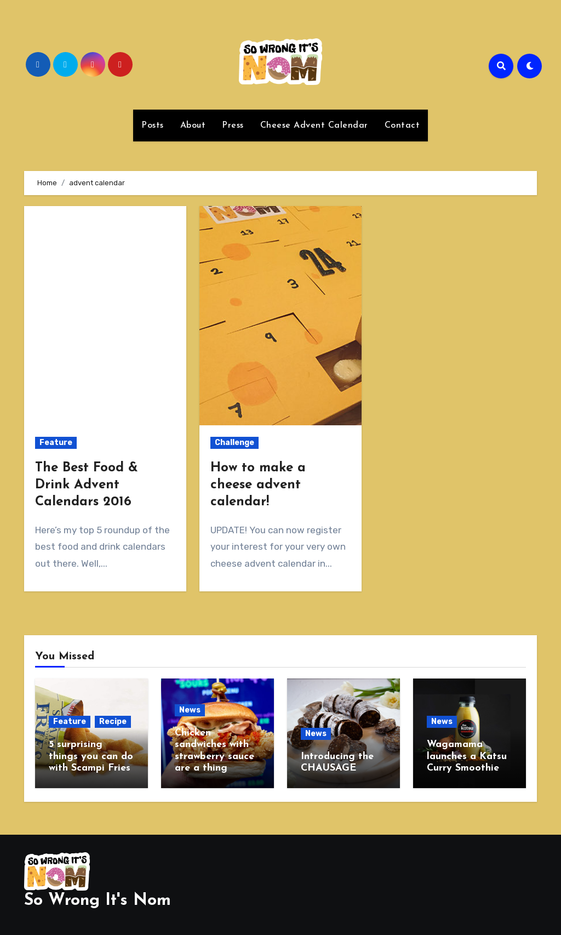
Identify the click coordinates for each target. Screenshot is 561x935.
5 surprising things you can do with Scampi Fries (91, 756)
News (190, 710)
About (193, 125)
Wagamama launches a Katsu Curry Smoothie (467, 756)
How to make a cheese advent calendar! (258, 485)
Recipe (113, 721)
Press (233, 125)
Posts (152, 125)
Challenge (234, 442)
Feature (55, 442)
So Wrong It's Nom (97, 898)
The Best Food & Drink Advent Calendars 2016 (86, 485)
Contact (402, 125)
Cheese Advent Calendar (314, 125)
